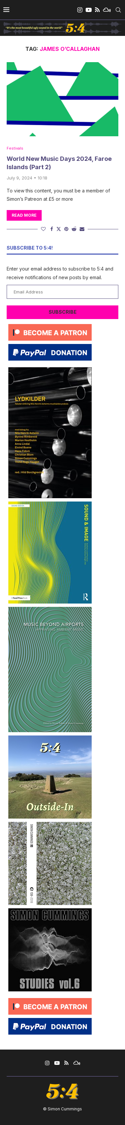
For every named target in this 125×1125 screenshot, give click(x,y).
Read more (24, 215)
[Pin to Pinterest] (66, 229)
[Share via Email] (82, 229)
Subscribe (63, 312)
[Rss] (97, 10)
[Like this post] (43, 229)
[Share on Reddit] (74, 229)
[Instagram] (79, 10)
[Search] (118, 10)
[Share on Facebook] (51, 229)
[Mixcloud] (107, 10)
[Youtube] (89, 10)
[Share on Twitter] (58, 229)
